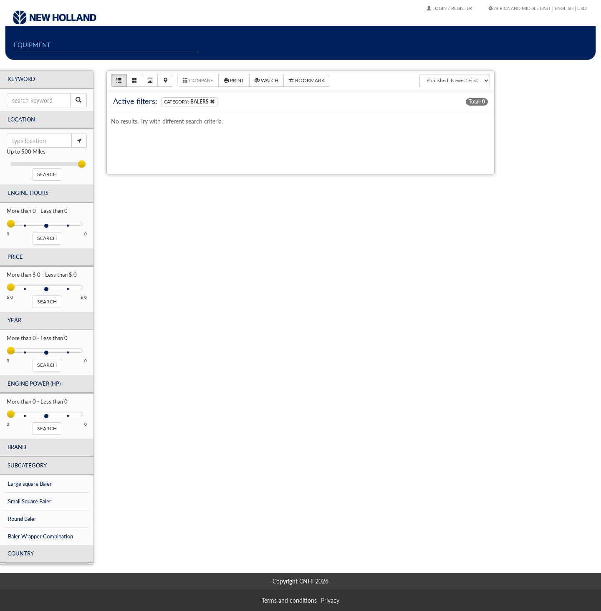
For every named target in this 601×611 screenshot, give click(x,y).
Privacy (330, 600)
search (47, 174)
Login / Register (449, 8)
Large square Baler (30, 483)
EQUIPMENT (32, 44)
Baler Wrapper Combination (40, 536)
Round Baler (22, 518)
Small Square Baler (29, 501)
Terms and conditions (289, 600)
